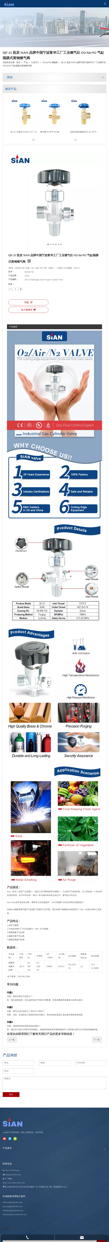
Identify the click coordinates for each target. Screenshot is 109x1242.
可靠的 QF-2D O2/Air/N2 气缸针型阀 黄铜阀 (25, 132)
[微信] (15, 1138)
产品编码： (13, 279)
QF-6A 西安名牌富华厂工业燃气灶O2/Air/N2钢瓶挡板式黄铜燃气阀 (84, 132)
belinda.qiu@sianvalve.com (13, 1210)
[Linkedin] (10, 1138)
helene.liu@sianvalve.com (12, 1202)
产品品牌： (13, 275)
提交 (11, 1094)
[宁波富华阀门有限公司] (15, 1122)
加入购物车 (28, 309)
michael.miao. (8, 1214)
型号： (11, 272)
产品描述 (13, 327)
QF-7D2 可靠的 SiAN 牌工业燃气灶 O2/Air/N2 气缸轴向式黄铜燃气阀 (54, 132)
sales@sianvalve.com (13, 1175)
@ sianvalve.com (20, 1214)
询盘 (28, 302)
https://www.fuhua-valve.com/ (14, 1183)
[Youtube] (4, 1138)
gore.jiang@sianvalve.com (12, 1206)
